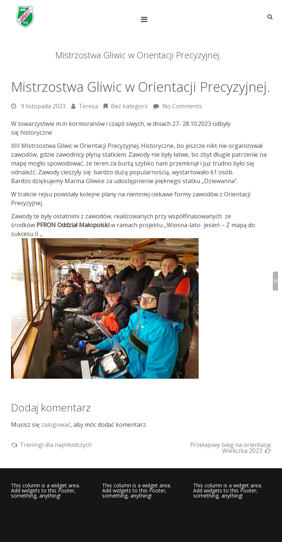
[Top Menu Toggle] (146, 19)
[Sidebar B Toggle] (275, 281)
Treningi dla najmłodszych (56, 445)
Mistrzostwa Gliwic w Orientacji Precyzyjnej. (140, 87)
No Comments (182, 106)
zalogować (55, 425)
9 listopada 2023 (43, 106)
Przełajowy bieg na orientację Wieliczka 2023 (230, 448)
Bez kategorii (129, 106)
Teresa (88, 106)
